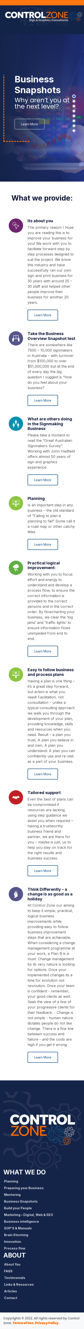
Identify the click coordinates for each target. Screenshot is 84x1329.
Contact (12, 1298)
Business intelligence (23, 1221)
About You (13, 1264)
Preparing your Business (25, 1188)
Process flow (16, 1248)
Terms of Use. (23, 1323)
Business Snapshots (22, 1201)
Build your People (19, 1208)
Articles (12, 1291)
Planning (12, 1181)
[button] (74, 96)
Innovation (14, 1241)
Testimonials (16, 1278)
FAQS (10, 1271)
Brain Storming (17, 1235)
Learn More (29, 124)
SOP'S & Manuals (19, 1228)
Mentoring (14, 1195)
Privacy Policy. (46, 1323)
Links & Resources (20, 1284)
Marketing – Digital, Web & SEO (30, 1215)
